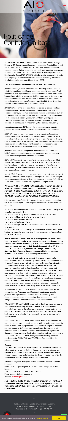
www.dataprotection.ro (21, 377)
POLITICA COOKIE (42, 418)
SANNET (47, 409)
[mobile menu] (65, 5)
